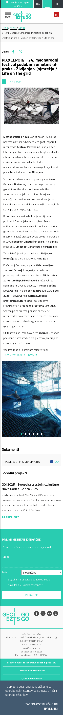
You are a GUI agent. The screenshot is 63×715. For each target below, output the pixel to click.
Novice (13, 27)
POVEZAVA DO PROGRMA (20, 354)
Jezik (4, 572)
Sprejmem (51, 709)
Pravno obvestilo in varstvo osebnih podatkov (31, 662)
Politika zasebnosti (32, 585)
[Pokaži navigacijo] (8, 15)
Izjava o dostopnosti (32, 678)
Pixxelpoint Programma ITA (31, 461)
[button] (21, 434)
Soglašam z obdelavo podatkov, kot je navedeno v (29, 579)
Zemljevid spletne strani (31, 670)
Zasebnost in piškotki (41, 704)
